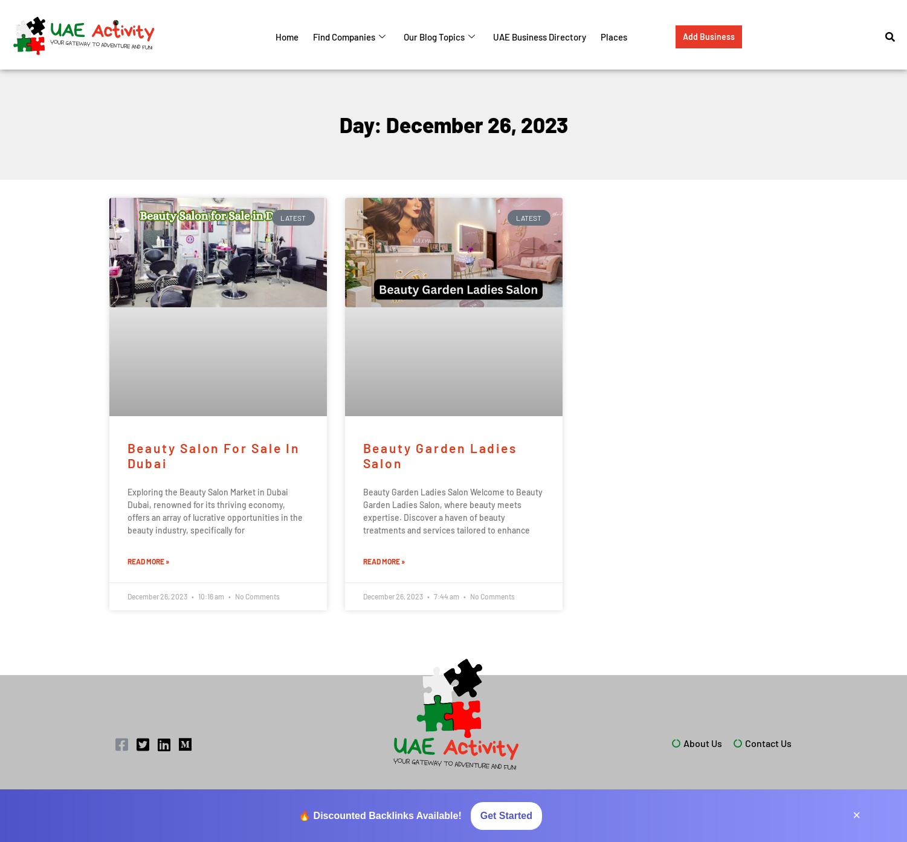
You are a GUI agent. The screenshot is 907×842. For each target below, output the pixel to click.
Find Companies (349, 37)
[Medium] (186, 744)
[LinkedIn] (165, 744)
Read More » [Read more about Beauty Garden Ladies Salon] (384, 561)
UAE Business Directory (539, 36)
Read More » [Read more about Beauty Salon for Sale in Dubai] (148, 561)
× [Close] (856, 815)
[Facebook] (122, 744)
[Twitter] (144, 744)
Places (614, 36)
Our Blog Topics (439, 37)
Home (287, 36)
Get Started (506, 816)
